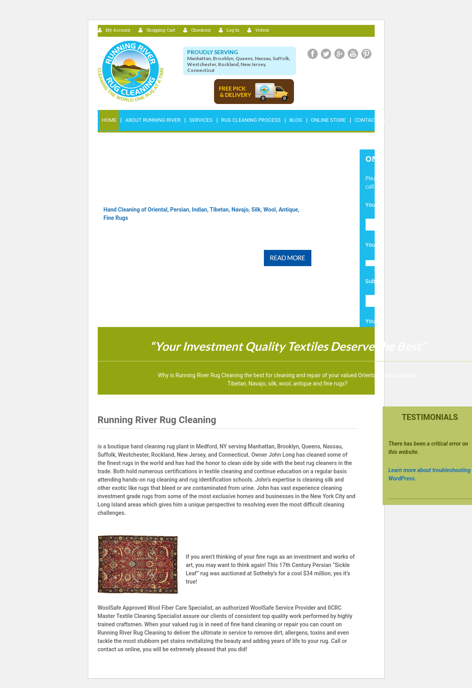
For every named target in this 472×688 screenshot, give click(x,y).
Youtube (353, 54)
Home (109, 120)
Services (200, 120)
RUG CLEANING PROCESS (251, 120)
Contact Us (369, 120)
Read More (287, 258)
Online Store (328, 120)
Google (339, 54)
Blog (295, 120)
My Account (118, 30)
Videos (262, 30)
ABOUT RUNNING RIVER (152, 120)
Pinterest (366, 54)
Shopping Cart (160, 30)
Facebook (312, 54)
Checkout (201, 30)
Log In (233, 30)
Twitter (326, 54)
